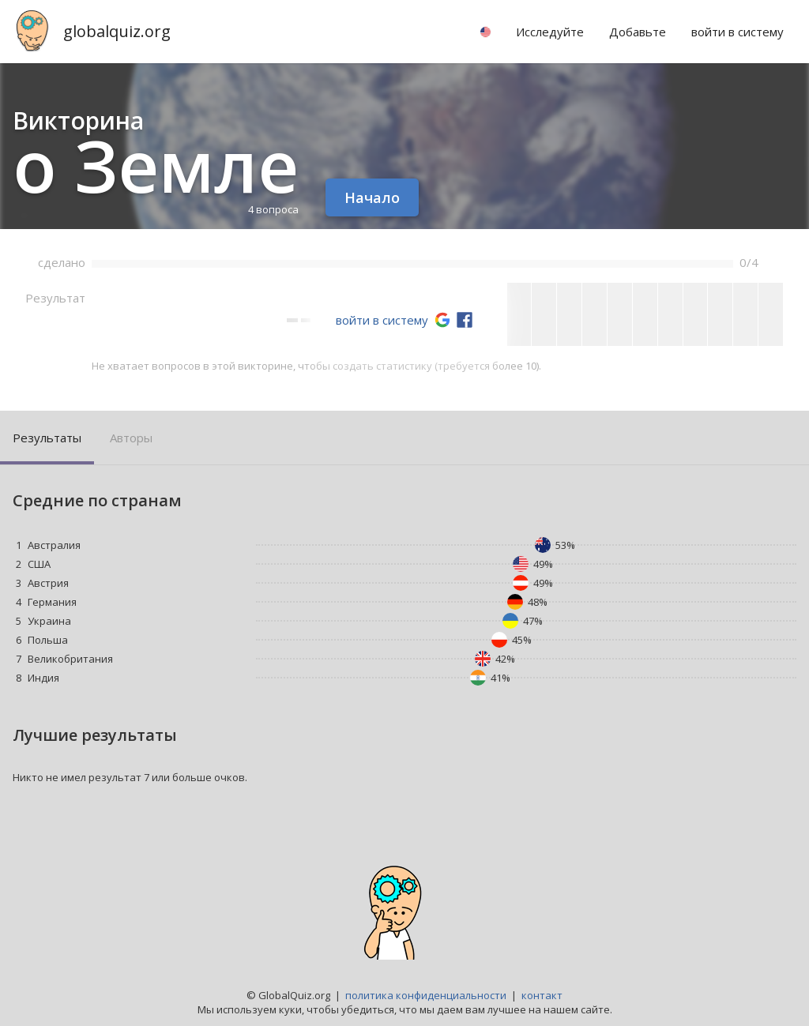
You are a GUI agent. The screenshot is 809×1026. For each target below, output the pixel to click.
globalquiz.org (117, 31)
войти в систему (382, 320)
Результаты (47, 437)
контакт (542, 995)
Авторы (131, 437)
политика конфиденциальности (425, 995)
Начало (372, 197)
